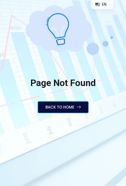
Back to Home (63, 107)
